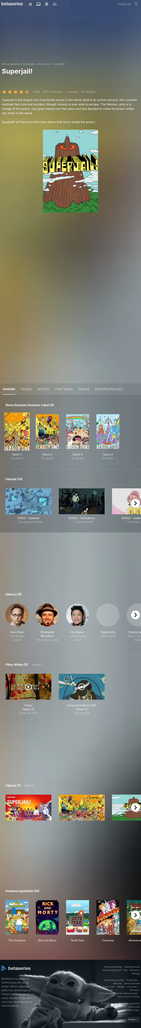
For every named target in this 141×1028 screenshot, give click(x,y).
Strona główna (10, 63)
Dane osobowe (132, 983)
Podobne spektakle (109, 389)
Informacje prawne (114, 980)
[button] (17, 624)
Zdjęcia (83, 389)
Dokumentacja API (111, 970)
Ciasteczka (132, 980)
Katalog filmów (132, 966)
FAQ (125, 970)
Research (135, 990)
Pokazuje (28, 63)
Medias (121, 986)
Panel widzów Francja (128, 996)
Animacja (43, 63)
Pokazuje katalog (113, 966)
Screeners (132, 986)
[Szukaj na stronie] (136, 4)
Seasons (9, 389)
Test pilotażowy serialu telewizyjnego (118, 993)
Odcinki (26, 389)
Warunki (117, 983)
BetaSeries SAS (106, 986)
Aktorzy (43, 389)
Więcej (36, 664)
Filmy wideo (64, 389)
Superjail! (59, 63)
